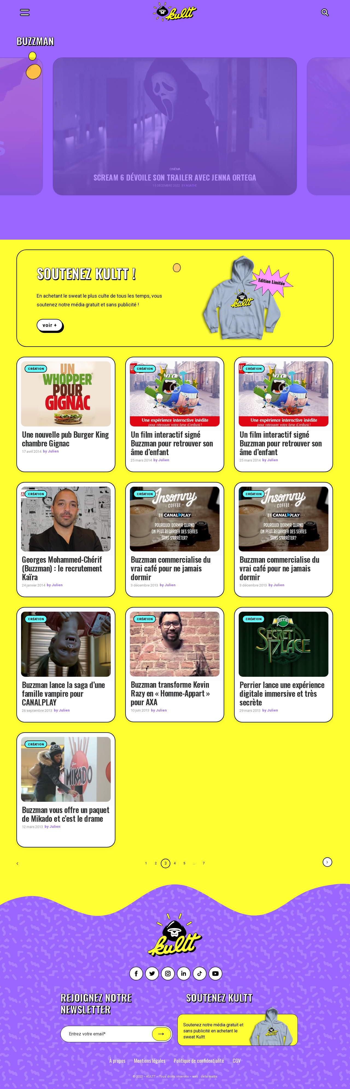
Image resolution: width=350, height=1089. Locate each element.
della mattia (209, 1076)
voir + (50, 325)
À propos (117, 1060)
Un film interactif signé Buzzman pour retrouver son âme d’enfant (172, 442)
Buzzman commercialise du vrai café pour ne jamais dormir (170, 568)
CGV (237, 1060)
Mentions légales (149, 1060)
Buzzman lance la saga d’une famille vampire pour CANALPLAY (63, 693)
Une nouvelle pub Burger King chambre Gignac (65, 438)
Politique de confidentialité (199, 1060)
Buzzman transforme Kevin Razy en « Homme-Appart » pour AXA (170, 693)
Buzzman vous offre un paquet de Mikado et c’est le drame (65, 814)
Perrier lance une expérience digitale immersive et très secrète (282, 693)
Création (36, 369)
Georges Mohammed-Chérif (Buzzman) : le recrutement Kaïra (62, 568)
